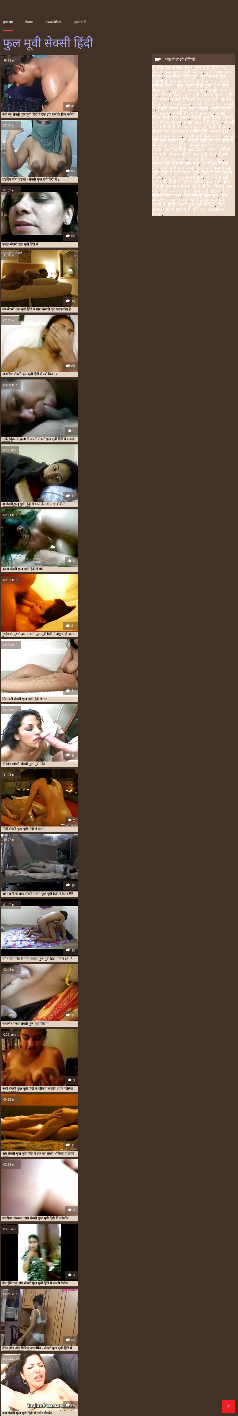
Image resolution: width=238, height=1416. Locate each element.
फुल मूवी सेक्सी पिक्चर (184, 72)
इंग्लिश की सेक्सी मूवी (21, 1381)
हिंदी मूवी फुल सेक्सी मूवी (207, 1351)
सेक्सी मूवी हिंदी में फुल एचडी (146, 1348)
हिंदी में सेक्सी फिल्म (181, 1377)
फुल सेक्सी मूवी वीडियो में (168, 1336)
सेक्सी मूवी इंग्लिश (181, 1386)
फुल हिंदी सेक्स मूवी (62, 1339)
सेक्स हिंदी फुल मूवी (117, 1339)
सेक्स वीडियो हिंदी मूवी (52, 1395)
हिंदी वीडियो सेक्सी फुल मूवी (213, 1354)
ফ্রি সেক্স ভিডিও (148, 1386)
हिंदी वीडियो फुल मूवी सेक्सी (176, 1354)
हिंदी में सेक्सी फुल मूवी (103, 1354)
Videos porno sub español (88, 1408)
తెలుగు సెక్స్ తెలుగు (130, 1372)
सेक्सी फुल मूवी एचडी (182, 1395)
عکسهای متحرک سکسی (46, 1408)
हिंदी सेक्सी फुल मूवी (201, 196)
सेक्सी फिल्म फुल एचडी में (66, 1342)
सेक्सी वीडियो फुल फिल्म (184, 150)
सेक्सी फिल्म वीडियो (103, 1395)
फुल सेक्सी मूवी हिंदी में (189, 81)
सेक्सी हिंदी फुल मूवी (205, 159)
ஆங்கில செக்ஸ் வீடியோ (187, 1368)
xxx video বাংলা (143, 1368)
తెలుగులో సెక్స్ (163, 1372)
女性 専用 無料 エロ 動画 (174, 1408)
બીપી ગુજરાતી (111, 1368)
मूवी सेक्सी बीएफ (213, 1386)
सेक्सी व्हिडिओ (83, 1368)
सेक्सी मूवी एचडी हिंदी (112, 1386)
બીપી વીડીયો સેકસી (49, 1368)
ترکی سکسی (15, 1391)
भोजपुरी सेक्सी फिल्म (32, 1372)
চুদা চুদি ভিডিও (215, 1377)
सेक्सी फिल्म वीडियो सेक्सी (197, 1400)
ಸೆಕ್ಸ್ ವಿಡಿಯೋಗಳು (32, 1404)
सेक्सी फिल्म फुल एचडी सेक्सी (182, 109)
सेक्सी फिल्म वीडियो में (114, 1391)
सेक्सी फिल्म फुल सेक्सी (137, 1342)
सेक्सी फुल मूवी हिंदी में (94, 1345)
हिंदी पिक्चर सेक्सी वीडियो (91, 1400)
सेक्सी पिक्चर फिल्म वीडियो (77, 1372)
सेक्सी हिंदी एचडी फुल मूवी (54, 1351)
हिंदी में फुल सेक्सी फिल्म (41, 1354)
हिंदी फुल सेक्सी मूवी (150, 1351)
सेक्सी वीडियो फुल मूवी (213, 1348)
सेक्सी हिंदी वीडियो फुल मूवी (175, 164)
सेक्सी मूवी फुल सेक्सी (202, 136)
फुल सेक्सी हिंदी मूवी (194, 86)
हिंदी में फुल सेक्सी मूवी (183, 177)
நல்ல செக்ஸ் (15, 1368)
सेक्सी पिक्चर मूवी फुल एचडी (179, 1339)
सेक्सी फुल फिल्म (205, 118)
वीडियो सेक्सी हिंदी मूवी (141, 1395)
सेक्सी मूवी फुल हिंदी (169, 145)
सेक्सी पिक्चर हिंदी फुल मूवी (195, 100)
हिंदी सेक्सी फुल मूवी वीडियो (191, 205)
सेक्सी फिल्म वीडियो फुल (193, 113)
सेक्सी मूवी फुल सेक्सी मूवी (47, 1348)
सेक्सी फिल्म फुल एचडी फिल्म (29, 1342)
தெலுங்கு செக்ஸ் (47, 1377)
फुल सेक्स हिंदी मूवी (181, 77)
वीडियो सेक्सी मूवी (45, 1391)
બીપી (79, 1395)
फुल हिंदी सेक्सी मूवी (188, 90)
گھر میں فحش (77, 1391)
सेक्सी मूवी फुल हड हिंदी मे (210, 141)
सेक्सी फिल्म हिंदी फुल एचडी (204, 1342)
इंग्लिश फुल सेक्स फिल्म (172, 68)
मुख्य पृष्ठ (8, 22)
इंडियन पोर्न (152, 1381)
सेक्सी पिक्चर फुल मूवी (180, 95)
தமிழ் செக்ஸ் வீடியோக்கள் (144, 1400)
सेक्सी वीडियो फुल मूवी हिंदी (192, 155)
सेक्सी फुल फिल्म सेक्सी (32, 1345)
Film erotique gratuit (133, 1408)
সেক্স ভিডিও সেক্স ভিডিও (91, 1377)
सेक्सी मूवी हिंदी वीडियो (71, 1404)
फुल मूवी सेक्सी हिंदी (14, 1408)
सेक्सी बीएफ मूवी (51, 1400)
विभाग (29, 22)
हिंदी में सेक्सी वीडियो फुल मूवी (194, 182)
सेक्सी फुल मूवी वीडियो (203, 122)
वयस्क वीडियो (53, 22)
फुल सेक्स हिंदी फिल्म (110, 1336)
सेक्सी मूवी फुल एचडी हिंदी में (207, 1345)
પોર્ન (106, 1372)
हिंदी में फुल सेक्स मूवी (180, 173)
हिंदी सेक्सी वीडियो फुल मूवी (188, 207)
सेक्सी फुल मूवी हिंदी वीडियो (205, 127)
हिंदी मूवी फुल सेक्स (177, 168)
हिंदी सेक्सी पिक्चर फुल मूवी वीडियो (191, 191)
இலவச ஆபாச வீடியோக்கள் (193, 1381)
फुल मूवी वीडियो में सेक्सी (48, 1336)
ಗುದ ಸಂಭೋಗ (86, 1381)
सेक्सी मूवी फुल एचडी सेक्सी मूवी (179, 132)
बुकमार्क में (80, 22)
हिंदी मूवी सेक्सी (57, 1381)
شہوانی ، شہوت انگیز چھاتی (164, 1391)
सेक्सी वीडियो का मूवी (122, 1381)
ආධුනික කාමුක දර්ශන (139, 1377)
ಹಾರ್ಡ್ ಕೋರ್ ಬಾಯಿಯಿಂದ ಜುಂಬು (58, 1386)
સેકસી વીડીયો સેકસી (199, 1372)
